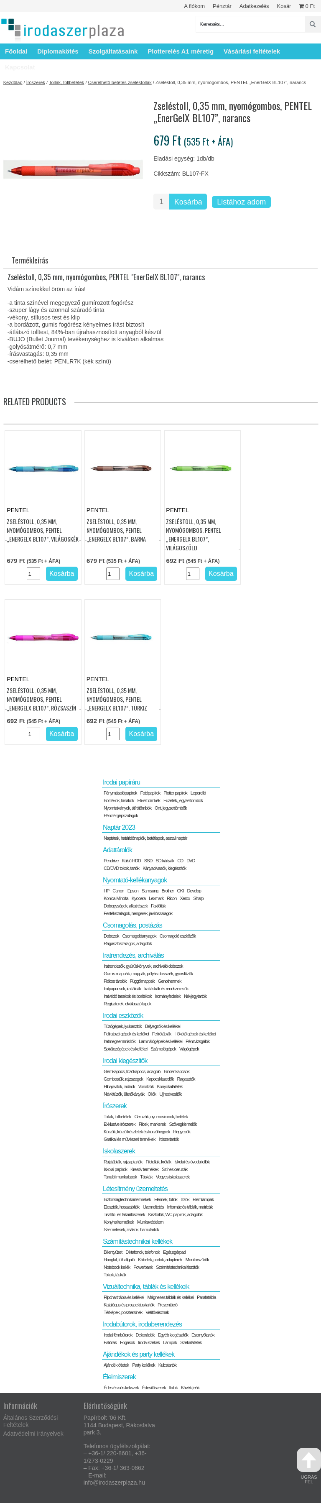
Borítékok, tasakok (119, 800)
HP (106, 890)
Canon (118, 890)
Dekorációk (145, 1334)
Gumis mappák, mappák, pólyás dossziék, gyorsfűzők (148, 973)
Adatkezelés (254, 6)
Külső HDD (131, 860)
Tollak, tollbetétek (66, 82)
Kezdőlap (13, 82)
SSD (148, 860)
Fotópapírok (150, 792)
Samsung (150, 890)
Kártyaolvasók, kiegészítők (164, 868)
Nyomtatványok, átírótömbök (127, 807)
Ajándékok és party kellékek (138, 1354)
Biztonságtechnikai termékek (127, 1199)
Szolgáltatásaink (113, 51)
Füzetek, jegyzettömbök (183, 800)
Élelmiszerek (119, 1376)
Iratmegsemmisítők (119, 1041)
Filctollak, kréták (158, 1161)
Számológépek (163, 1048)
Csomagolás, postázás (132, 925)
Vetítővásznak (157, 1312)
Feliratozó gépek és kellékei (126, 1033)
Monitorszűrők (197, 1259)
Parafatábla (206, 1297)
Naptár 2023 (119, 827)
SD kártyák (164, 860)
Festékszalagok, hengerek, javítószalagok (138, 913)
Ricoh (171, 898)
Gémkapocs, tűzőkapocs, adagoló (132, 1071)
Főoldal (16, 51)
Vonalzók (146, 1086)
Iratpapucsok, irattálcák (122, 988)
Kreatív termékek (144, 1169)
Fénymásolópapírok (120, 792)
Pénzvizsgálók (197, 1041)
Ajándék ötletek (116, 1365)
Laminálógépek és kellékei (160, 1041)
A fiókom (194, 6)
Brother (167, 890)
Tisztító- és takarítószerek (124, 1214)
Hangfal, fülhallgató (119, 1259)
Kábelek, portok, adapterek (160, 1259)
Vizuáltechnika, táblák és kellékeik (146, 1286)
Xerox (185, 898)
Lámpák (170, 1342)
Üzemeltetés (153, 1206)
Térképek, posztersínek (123, 1312)
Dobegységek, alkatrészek (126, 905)
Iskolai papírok (115, 1169)
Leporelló (198, 792)
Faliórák (110, 1342)
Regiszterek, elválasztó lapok (127, 1003)
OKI (180, 890)
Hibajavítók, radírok (119, 1086)
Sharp (198, 898)
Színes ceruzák (174, 1169)
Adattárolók (117, 850)
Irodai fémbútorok (118, 1334)
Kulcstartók (167, 1365)
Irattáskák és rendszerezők (166, 988)
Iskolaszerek (119, 1151)
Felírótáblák (161, 1033)
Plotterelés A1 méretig (181, 51)
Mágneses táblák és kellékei (171, 1297)
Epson (132, 890)
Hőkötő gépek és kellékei (194, 1033)
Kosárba (188, 202)
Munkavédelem (150, 1221)
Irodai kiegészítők (125, 1060)
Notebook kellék (117, 1267)
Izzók (185, 1199)
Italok (173, 1387)
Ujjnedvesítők (170, 1094)
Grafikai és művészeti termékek (129, 1139)
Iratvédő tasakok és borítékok (128, 996)
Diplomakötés (57, 51)
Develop (194, 890)
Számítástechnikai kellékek (137, 1241)
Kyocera (138, 898)
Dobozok (111, 935)
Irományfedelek (168, 996)
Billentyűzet (113, 1252)
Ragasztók (186, 1078)
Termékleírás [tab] (30, 260)
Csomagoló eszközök (178, 935)
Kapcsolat (20, 67)
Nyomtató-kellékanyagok (135, 880)
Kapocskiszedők (160, 1078)
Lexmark (156, 898)
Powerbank (143, 1267)
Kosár (284, 6)
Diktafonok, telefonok (142, 1252)
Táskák (146, 1176)
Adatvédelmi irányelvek (33, 1433)
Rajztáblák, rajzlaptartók (123, 1161)
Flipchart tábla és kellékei (124, 1297)
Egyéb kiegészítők (173, 1334)
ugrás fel (309, 1466)
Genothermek (169, 981)
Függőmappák (142, 981)
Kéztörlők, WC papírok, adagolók (175, 1214)
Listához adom (241, 202)
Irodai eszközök (123, 1015)
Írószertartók (168, 1139)
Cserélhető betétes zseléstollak (120, 82)
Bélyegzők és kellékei (162, 1026)
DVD (190, 860)
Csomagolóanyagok (139, 935)
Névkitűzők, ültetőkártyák (124, 1094)
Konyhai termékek (119, 1221)
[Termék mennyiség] (161, 202)
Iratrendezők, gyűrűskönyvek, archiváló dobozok (143, 966)
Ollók (152, 1094)
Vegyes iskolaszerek (173, 1176)
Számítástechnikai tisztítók (177, 1267)
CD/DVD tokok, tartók (121, 868)
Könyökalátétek (169, 1086)
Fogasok (127, 1342)
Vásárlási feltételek (252, 51)
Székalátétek (190, 1342)
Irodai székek (149, 1342)
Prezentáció (167, 1304)
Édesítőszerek (154, 1387)
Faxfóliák (158, 905)
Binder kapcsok (176, 1071)
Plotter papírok (175, 792)
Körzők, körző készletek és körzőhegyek (137, 1131)
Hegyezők (181, 1131)
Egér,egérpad (174, 1252)
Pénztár (222, 6)
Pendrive (111, 860)
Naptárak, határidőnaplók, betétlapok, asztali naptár (145, 838)
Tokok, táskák (115, 1274)
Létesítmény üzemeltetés (135, 1188)
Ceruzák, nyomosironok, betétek (161, 1116)
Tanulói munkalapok (120, 1176)
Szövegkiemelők (182, 1124)
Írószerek (35, 82)
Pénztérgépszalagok (121, 815)
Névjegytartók (195, 996)
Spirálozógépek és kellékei (125, 1048)
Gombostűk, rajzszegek (123, 1078)
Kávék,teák (190, 1387)
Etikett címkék (148, 800)
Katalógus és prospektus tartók (129, 1304)
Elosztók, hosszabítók (121, 1206)
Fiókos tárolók (115, 981)
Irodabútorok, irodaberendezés (142, 1324)
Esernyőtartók (202, 1334)
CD (180, 860)
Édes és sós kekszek (121, 1387)
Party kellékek (143, 1365)
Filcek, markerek (152, 1124)
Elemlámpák (203, 1199)
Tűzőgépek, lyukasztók (123, 1026)
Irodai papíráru (121, 782)
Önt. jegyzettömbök (171, 807)
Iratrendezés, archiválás (133, 955)
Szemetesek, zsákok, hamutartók (131, 1229)
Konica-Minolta (116, 898)
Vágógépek (189, 1048)
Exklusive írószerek (119, 1124)
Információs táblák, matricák (190, 1206)
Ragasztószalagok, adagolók (128, 943)
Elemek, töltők (165, 1199)
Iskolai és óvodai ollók (191, 1161)
